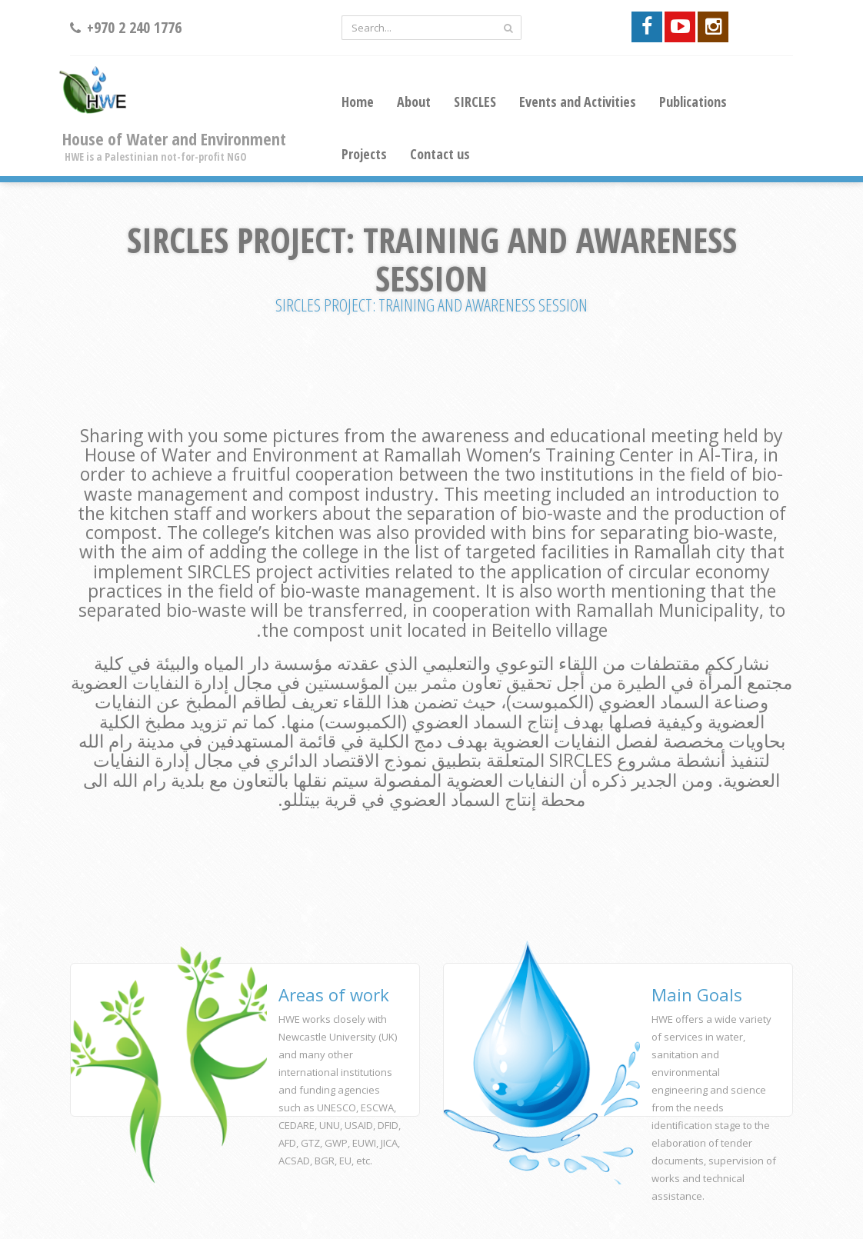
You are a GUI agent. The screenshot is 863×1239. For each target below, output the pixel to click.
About (414, 101)
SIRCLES (475, 101)
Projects (364, 154)
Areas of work (333, 994)
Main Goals (696, 994)
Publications (693, 101)
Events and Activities (577, 101)
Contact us (440, 154)
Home (358, 101)
